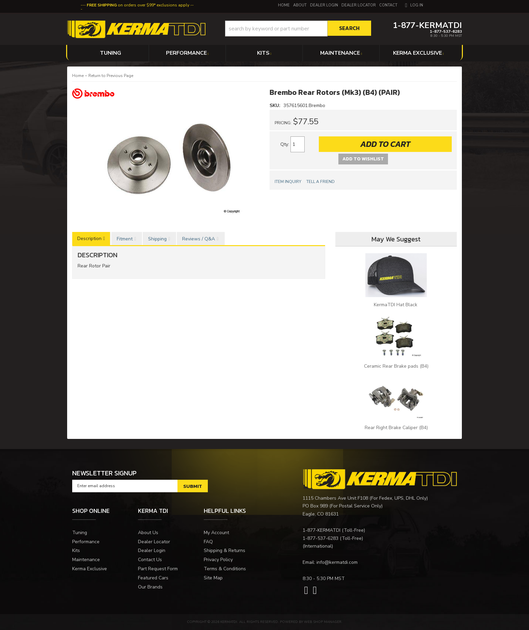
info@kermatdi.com (337, 562)
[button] (298, 28)
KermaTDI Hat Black (396, 304)
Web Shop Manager (322, 622)
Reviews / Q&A (198, 239)
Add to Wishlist (363, 158)
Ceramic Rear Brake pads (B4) (396, 366)
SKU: (276, 105)
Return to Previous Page (110, 75)
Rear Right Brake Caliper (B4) (396, 427)
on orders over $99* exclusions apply (138, 5)
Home (78, 75)
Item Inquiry (288, 181)
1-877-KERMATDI (321, 530)
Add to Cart (385, 144)
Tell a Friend (320, 181)
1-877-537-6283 (320, 538)
